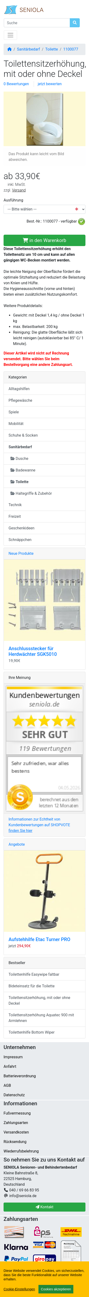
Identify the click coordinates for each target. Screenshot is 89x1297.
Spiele (14, 412)
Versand (19, 190)
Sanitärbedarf (28, 49)
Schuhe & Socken (23, 435)
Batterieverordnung (20, 1076)
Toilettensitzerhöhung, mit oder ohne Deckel (39, 1000)
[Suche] (37, 22)
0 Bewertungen (16, 84)
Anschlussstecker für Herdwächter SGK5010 (33, 651)
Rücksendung (15, 1141)
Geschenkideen (21, 528)
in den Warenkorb (44, 240)
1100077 (70, 49)
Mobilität (16, 423)
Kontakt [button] (44, 1207)
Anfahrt (10, 1066)
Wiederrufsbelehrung (21, 1151)
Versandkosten (16, 1132)
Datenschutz (14, 1095)
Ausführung (13, 200)
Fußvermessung (17, 1113)
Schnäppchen (20, 539)
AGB (7, 1085)
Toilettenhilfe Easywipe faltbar (34, 974)
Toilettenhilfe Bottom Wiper (32, 1032)
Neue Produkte (21, 553)
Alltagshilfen (19, 389)
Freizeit (15, 516)
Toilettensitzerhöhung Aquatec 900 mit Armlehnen (41, 1018)
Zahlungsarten (16, 1122)
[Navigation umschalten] (10, 35)
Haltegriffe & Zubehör (31, 493)
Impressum (13, 1057)
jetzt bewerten (50, 84)
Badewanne (22, 470)
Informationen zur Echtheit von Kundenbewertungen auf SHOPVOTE (39, 825)
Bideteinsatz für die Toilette (32, 986)
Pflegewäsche (20, 400)
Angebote (17, 844)
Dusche (19, 458)
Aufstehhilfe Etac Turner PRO (39, 939)
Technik (15, 505)
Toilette (51, 49)
